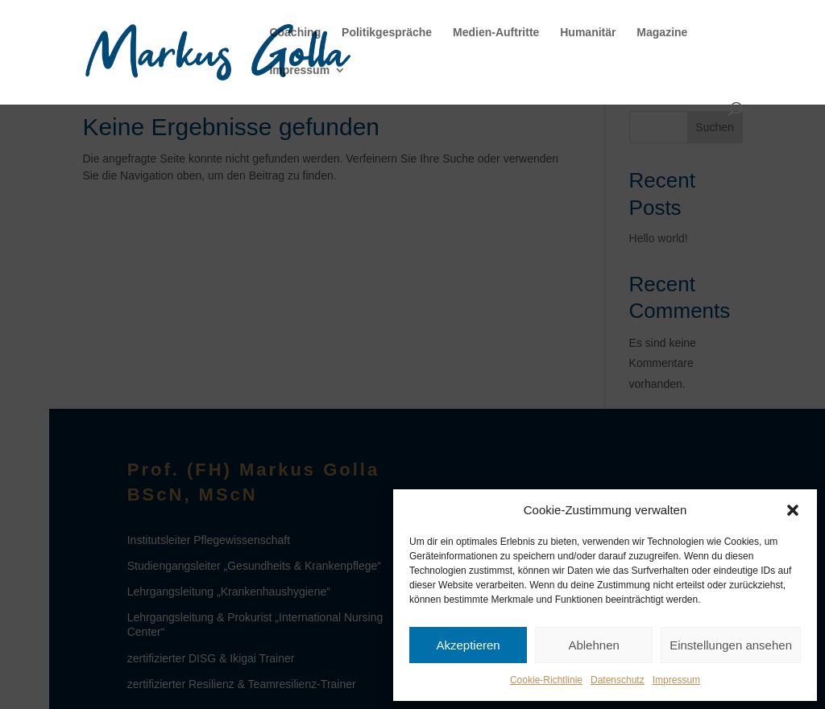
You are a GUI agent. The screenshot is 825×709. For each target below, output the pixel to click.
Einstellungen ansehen (731, 645)
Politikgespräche (387, 33)
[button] (793, 510)
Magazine (661, 33)
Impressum (676, 680)
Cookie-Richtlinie (546, 680)
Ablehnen (593, 645)
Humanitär (588, 33)
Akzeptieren (468, 645)
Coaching (295, 33)
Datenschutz (618, 680)
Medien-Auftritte (496, 33)
